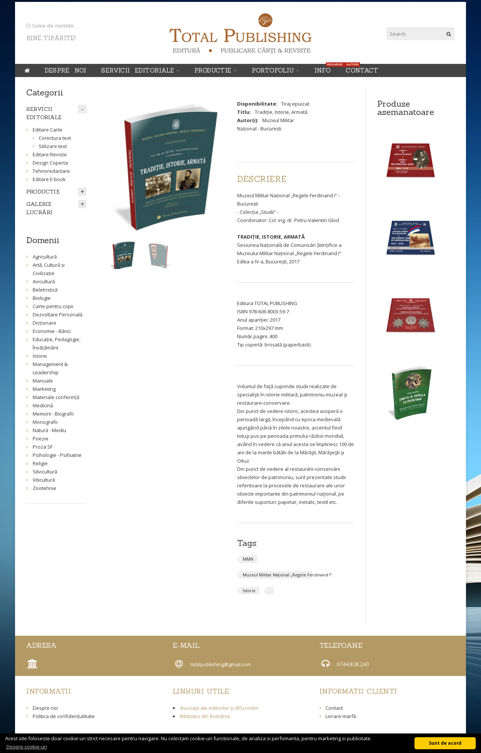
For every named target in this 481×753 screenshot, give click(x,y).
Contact (362, 70)
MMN (248, 559)
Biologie (42, 298)
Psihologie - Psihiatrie (57, 455)
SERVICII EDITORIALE (137, 70)
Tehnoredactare (51, 171)
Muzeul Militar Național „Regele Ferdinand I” (287, 575)
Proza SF (43, 446)
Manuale (43, 380)
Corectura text (55, 138)
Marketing (44, 389)
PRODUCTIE (212, 70)
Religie (40, 463)
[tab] (262, 179)
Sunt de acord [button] (445, 743)
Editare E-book (49, 179)
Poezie (40, 438)
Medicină (43, 405)
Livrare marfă (340, 716)
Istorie (249, 590)
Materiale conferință (56, 397)
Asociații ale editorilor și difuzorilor (219, 708)
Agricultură (45, 256)
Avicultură (44, 281)
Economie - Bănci (52, 331)
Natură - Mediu (49, 430)
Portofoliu (273, 70)
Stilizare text (53, 146)
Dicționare (44, 322)
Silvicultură (45, 471)
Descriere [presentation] (262, 179)
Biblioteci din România (205, 716)
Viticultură (44, 479)
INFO (325, 69)
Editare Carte (47, 129)
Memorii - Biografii (53, 413)
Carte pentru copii (53, 306)
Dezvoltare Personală (57, 314)
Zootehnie (44, 488)
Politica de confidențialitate (64, 716)
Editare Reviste (50, 154)
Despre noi (65, 70)
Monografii (45, 422)
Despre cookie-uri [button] (26, 746)
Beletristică (45, 289)
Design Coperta (50, 162)
